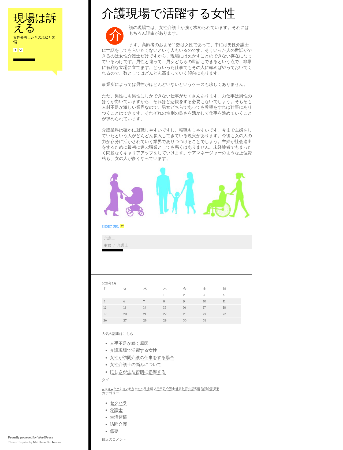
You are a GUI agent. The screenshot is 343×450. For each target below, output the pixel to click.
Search (21, 50)
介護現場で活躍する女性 (168, 13)
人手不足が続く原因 (129, 343)
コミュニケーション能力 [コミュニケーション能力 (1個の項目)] (118, 388)
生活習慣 (118, 417)
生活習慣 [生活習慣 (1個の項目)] (194, 388)
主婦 (107, 245)
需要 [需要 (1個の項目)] (216, 388)
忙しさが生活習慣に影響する (138, 371)
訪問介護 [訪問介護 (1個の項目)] (207, 388)
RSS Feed (15, 50)
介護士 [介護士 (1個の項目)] (170, 388)
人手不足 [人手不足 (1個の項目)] (160, 388)
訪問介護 (118, 424)
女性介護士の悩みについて (135, 364)
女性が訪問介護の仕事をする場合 (142, 357)
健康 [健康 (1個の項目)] (178, 388)
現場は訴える (35, 23)
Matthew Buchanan (47, 442)
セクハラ (118, 403)
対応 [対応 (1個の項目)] (185, 388)
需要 (114, 431)
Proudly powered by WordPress (30, 437)
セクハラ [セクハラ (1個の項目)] (141, 388)
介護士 (109, 238)
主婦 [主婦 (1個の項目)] (150, 388)
